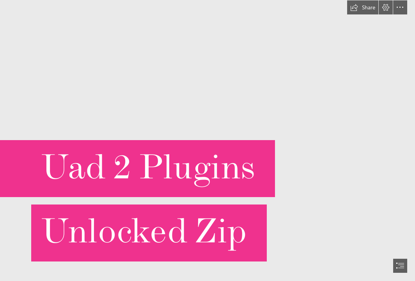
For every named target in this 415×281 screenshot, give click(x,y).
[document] (207, 140)
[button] (362, 7)
